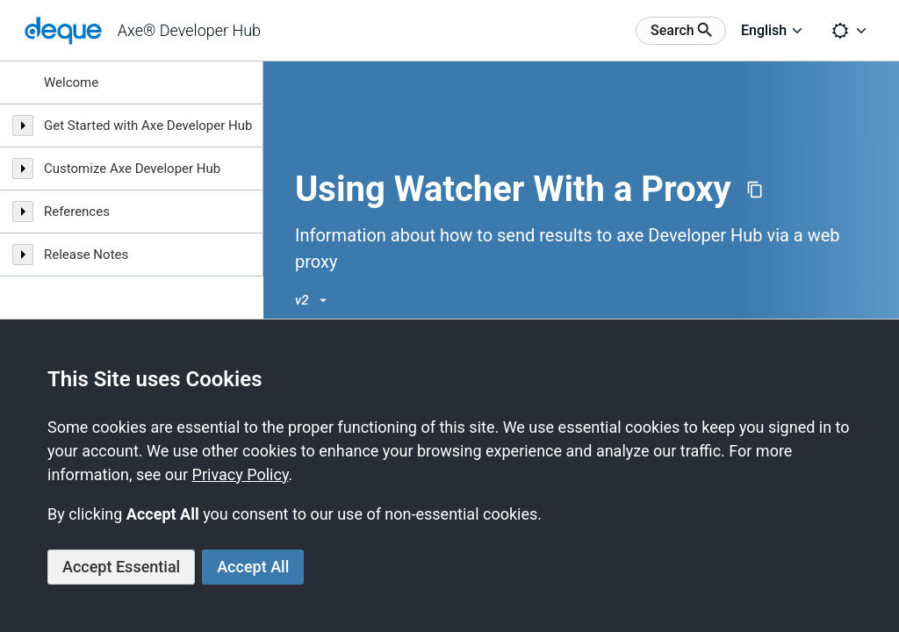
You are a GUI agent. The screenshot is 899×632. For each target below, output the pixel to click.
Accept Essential (121, 566)
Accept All (253, 566)
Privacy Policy (240, 474)
